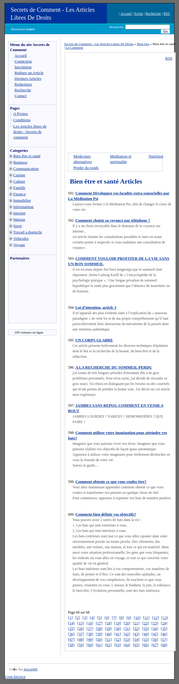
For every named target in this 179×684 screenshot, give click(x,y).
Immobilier (22, 200)
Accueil (126, 13)
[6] (107, 617)
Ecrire (138, 13)
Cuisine (19, 175)
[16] (89, 623)
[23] (154, 623)
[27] (89, 628)
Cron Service (15, 676)
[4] (92, 617)
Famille (19, 187)
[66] (145, 645)
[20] (127, 623)
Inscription (23, 67)
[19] (117, 623)
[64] (127, 645)
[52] (117, 639)
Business (20, 162)
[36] (71, 634)
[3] (85, 617)
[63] (117, 645)
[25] (71, 628)
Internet (19, 213)
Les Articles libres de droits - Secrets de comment (30, 131)
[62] (108, 645)
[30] (117, 628)
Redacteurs (23, 84)
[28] (99, 628)
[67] (154, 645)
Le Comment (74, 47)
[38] (89, 634)
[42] (127, 634)
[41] (117, 634)
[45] (154, 634)
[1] (70, 617)
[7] (114, 617)
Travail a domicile (27, 232)
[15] (80, 623)
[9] (128, 617)
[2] (77, 617)
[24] (164, 623)
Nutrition (155, 156)
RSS (167, 13)
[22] (145, 623)
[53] (127, 639)
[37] (80, 634)
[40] (108, 634)
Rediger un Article (29, 72)
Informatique (23, 206)
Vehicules (21, 238)
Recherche (153, 13)
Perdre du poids (86, 167)
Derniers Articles (28, 78)
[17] (99, 623)
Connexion (23, 61)
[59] (80, 645)
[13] (164, 617)
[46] (164, 634)
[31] (127, 628)
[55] (145, 639)
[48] (80, 639)
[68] (164, 645)
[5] (99, 617)
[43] (136, 634)
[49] (89, 639)
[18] (108, 623)
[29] (108, 628)
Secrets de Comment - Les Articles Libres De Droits (99, 44)
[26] (80, 628)
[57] (164, 639)
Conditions (22, 120)
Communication (26, 168)
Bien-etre (143, 44)
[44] (145, 634)
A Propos (20, 113)
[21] (136, 623)
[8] (121, 617)
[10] (137, 617)
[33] (145, 628)
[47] (71, 639)
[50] (99, 639)
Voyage (19, 245)
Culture (19, 181)
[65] (136, 645)
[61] (99, 645)
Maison (19, 219)
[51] (108, 639)
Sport (17, 225)
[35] (164, 628)
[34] (154, 628)
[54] (136, 639)
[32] (136, 628)
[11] (146, 617)
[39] (99, 634)
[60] (89, 645)
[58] (71, 645)
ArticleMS (30, 669)
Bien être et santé (27, 156)
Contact (21, 95)
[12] (155, 617)
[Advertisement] (26, 293)
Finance (19, 194)
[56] (154, 639)
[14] (71, 623)
